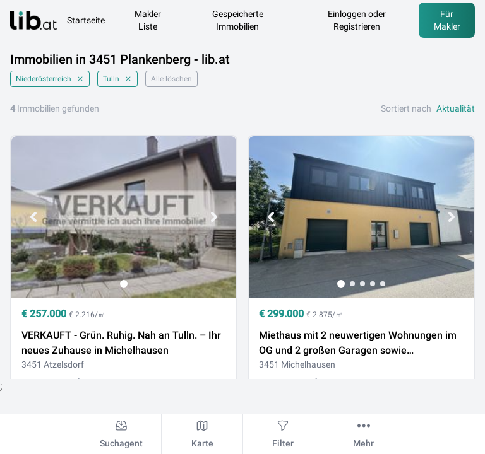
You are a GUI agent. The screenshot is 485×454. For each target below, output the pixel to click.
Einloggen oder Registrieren (357, 20)
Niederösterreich (50, 78)
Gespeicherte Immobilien (237, 20)
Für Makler (447, 20)
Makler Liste (148, 20)
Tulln (117, 78)
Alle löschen (171, 78)
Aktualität (455, 108)
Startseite (86, 20)
